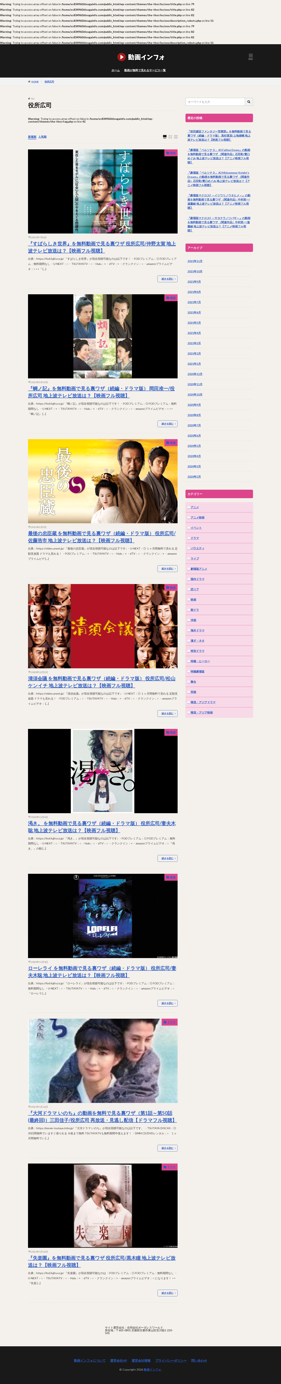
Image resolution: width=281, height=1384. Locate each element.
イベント (196, 527)
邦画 (193, 692)
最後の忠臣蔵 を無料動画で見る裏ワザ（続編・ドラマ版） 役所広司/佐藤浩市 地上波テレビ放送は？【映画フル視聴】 (102, 536)
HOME (35, 81)
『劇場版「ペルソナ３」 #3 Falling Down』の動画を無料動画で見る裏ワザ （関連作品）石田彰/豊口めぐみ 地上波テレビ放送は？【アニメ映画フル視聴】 (218, 156)
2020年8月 (194, 415)
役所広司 (49, 81)
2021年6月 (194, 312)
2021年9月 (194, 281)
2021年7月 (194, 302)
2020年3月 (194, 466)
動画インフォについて (90, 1360)
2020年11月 (194, 384)
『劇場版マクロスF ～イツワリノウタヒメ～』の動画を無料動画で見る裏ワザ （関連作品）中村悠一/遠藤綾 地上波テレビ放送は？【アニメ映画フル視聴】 (218, 201)
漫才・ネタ (197, 640)
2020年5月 (194, 445)
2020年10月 (194, 394)
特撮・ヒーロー (200, 661)
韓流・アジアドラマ (203, 702)
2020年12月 (194, 374)
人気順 (42, 136)
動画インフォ (152, 1369)
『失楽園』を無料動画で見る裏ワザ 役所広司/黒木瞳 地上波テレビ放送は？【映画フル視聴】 (101, 1261)
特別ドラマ (197, 651)
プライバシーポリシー (171, 1360)
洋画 (193, 620)
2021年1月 (194, 363)
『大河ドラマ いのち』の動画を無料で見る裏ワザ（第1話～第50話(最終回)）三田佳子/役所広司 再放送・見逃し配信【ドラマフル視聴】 (102, 1116)
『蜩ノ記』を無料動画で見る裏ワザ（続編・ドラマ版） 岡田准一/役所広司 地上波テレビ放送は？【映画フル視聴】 (101, 391)
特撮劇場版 (197, 671)
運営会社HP (118, 1360)
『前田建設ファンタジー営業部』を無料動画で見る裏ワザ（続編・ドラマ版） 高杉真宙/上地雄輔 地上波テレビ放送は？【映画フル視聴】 (219, 135)
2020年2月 (194, 476)
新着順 (32, 136)
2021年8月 (194, 291)
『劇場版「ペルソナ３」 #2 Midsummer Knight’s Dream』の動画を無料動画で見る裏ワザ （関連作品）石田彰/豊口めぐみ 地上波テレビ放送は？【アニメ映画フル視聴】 (218, 179)
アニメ (195, 507)
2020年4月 (194, 456)
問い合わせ (199, 1360)
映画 (173, 153)
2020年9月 (194, 404)
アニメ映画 (197, 517)
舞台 (193, 681)
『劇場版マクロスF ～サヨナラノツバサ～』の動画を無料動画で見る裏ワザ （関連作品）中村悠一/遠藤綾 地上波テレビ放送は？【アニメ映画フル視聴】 (218, 224)
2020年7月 (194, 425)
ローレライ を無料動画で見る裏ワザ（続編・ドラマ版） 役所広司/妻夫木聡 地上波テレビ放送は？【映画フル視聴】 (102, 971)
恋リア (195, 589)
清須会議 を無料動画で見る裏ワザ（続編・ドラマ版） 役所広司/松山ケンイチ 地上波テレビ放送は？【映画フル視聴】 (101, 681)
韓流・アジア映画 (202, 712)
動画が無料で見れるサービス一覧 (145, 70)
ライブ (195, 558)
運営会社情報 (141, 1360)
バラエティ (197, 548)
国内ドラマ (197, 579)
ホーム (115, 70)
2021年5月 (194, 322)
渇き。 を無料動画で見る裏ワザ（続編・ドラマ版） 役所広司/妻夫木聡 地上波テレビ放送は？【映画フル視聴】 (102, 826)
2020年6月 (194, 435)
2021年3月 (194, 343)
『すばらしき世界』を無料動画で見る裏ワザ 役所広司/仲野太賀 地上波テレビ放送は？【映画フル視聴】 (102, 247)
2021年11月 (194, 261)
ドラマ (171, 1022)
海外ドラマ (197, 630)
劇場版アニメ (199, 568)
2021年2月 (194, 353)
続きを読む (167, 278)
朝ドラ (195, 609)
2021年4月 (194, 333)
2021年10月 (194, 271)
